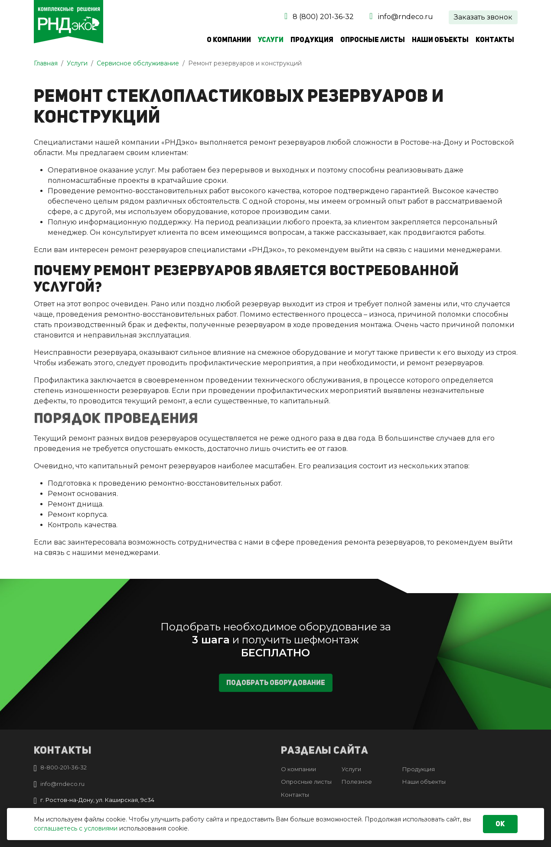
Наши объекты (440, 40)
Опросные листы (372, 40)
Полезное (357, 781)
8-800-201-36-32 (63, 767)
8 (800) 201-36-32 (323, 17)
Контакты (495, 40)
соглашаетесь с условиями (75, 828)
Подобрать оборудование (275, 688)
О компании (229, 40)
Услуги (271, 40)
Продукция (311, 40)
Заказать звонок (483, 17)
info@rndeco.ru (405, 17)
